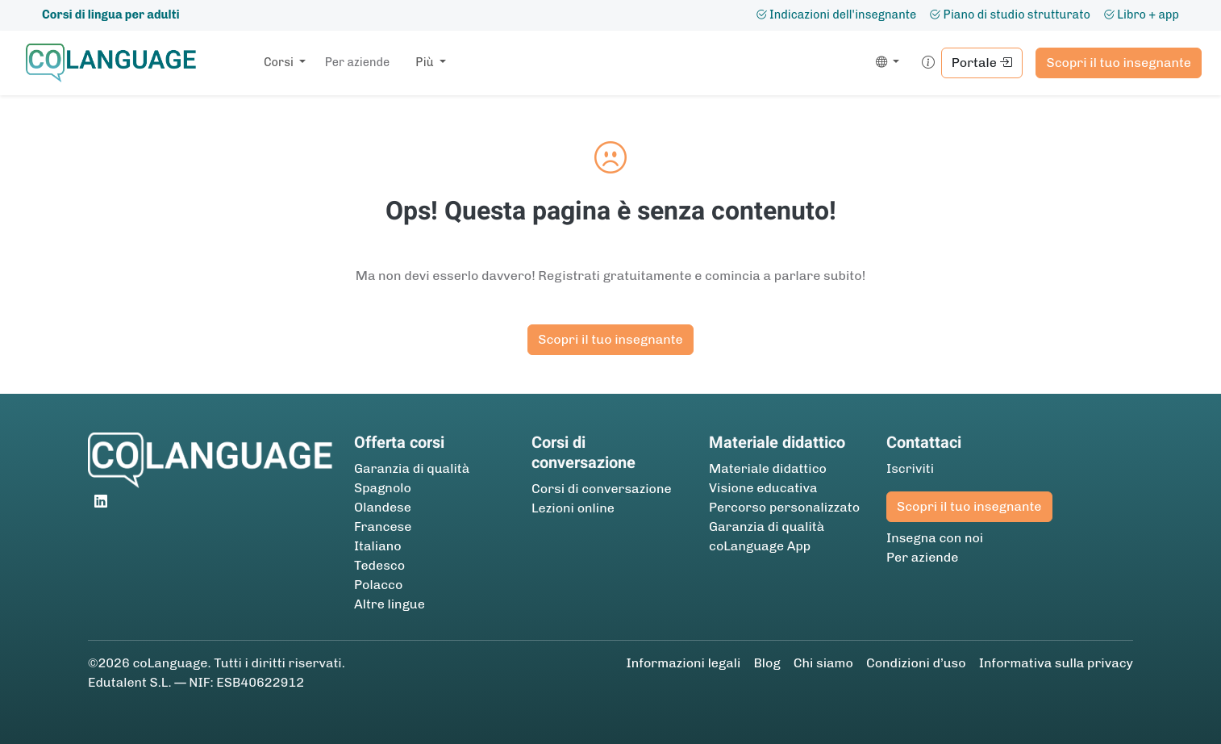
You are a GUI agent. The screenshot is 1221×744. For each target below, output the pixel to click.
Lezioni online (573, 508)
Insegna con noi (934, 537)
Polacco (378, 584)
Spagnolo (382, 487)
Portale (982, 62)
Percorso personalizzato (784, 507)
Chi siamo (823, 663)
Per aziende (357, 62)
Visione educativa (763, 487)
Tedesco (379, 565)
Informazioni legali (684, 663)
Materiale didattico (768, 468)
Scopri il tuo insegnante (1118, 62)
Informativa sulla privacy (1056, 663)
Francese (382, 526)
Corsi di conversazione (601, 488)
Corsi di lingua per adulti (111, 14)
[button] (884, 63)
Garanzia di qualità (411, 468)
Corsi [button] (280, 62)
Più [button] (425, 62)
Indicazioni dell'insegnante (836, 14)
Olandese (382, 507)
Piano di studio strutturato (1009, 14)
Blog (766, 663)
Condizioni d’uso (916, 663)
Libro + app (1141, 14)
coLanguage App (760, 546)
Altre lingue (389, 604)
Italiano (378, 546)
